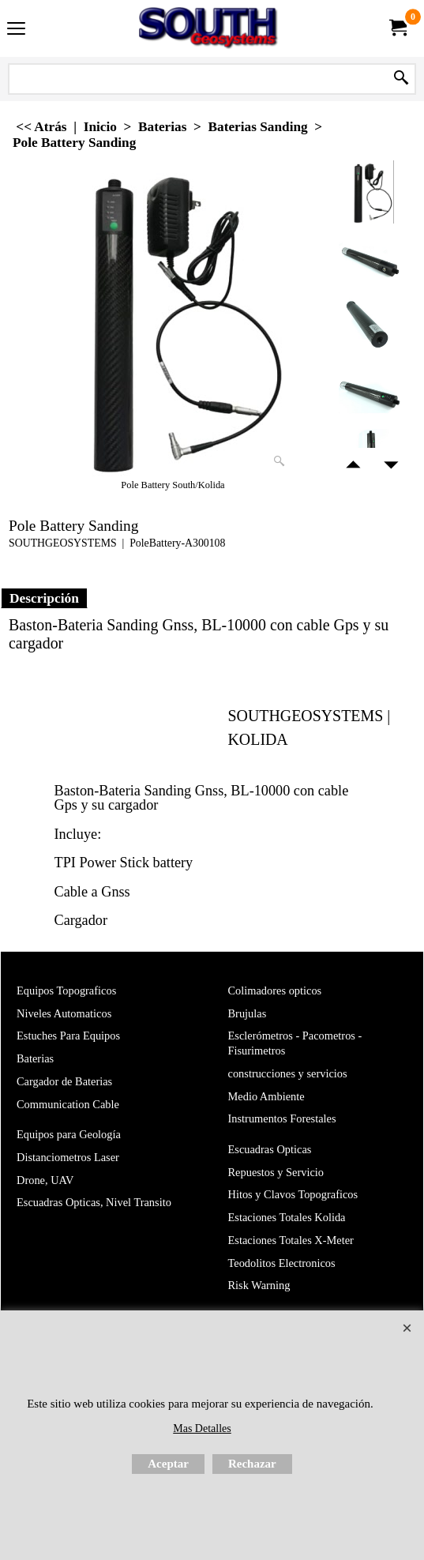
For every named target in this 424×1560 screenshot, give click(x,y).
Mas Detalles (202, 1428)
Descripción (44, 598)
